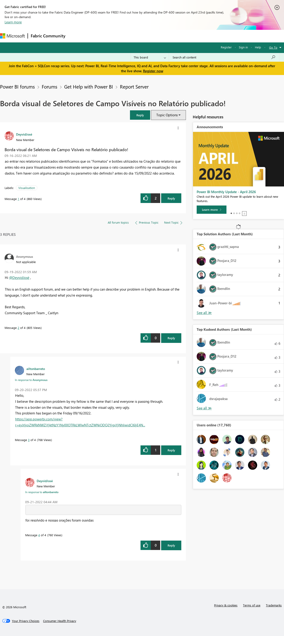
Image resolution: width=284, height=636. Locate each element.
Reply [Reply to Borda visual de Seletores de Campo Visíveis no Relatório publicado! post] (171, 198)
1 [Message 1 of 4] (18, 199)
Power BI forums (17, 86)
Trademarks (274, 605)
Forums (76, 36)
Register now (153, 71)
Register (226, 47)
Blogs (155, 36)
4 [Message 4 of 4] (39, 535)
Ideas (114, 36)
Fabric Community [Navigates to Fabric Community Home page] (48, 36)
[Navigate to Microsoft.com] (12, 36)
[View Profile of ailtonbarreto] (35, 368)
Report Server (134, 86)
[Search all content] (224, 57)
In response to (31, 380)
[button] (140, 115)
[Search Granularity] (150, 57)
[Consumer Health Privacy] (59, 621)
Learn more (13, 22)
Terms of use (251, 605)
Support (192, 36)
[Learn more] (211, 210)
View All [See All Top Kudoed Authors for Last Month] (204, 408)
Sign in (243, 47)
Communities (135, 36)
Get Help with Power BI (88, 86)
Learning (173, 36)
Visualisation (26, 187)
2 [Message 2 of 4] (18, 328)
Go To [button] (273, 47)
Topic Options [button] (167, 115)
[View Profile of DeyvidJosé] (24, 134)
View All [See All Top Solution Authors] (204, 312)
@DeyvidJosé (19, 277)
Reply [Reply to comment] (171, 338)
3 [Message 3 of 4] (29, 440)
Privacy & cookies (225, 605)
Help (258, 47)
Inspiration (96, 36)
